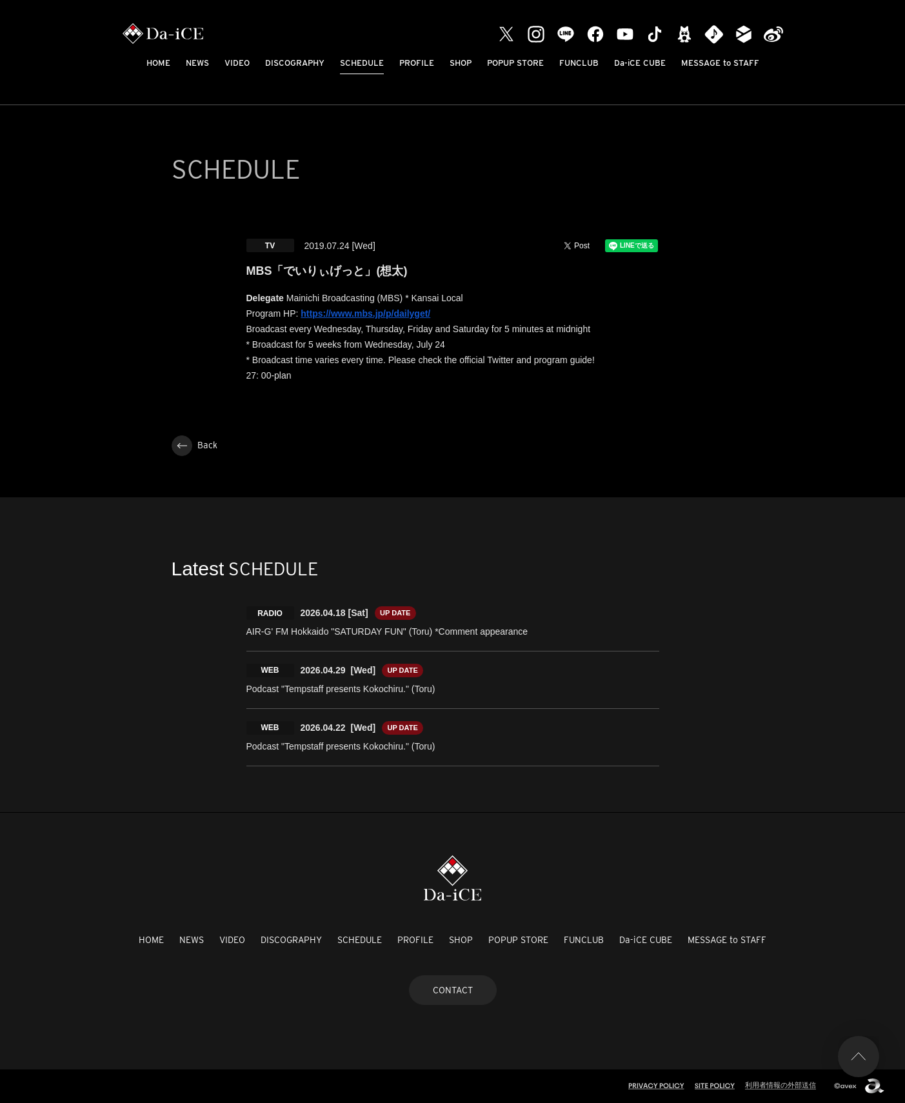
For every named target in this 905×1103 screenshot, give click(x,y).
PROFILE (416, 63)
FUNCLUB (579, 63)
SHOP (461, 63)
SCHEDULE (362, 63)
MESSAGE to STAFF (720, 63)
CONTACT (453, 990)
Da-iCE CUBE (640, 63)
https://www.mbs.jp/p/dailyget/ (365, 313)
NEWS (197, 63)
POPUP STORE (515, 63)
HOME (158, 63)
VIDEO (237, 63)
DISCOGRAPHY (294, 63)
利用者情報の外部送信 (780, 1085)
